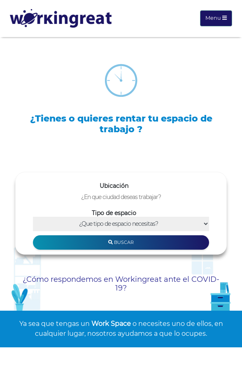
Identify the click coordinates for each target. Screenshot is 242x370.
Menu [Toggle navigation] (216, 18)
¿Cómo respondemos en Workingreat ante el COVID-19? (121, 284)
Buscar (121, 242)
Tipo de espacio (114, 213)
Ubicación (114, 186)
